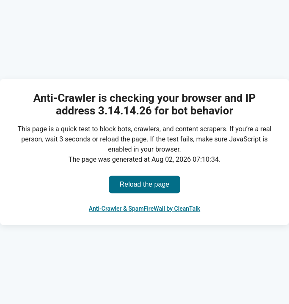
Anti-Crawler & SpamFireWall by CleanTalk (144, 208)
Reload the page (144, 184)
